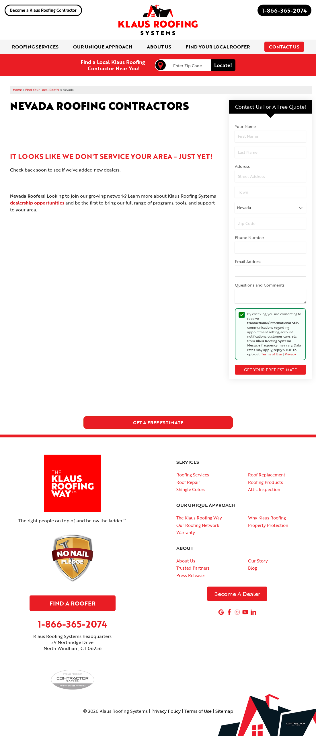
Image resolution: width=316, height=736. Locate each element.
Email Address (248, 261)
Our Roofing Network (197, 525)
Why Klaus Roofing (267, 518)
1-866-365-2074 (284, 10)
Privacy (290, 354)
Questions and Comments (259, 285)
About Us (185, 561)
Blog (252, 568)
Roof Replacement (266, 475)
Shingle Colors (190, 489)
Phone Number (249, 237)
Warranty (185, 532)
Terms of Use (271, 354)
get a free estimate (158, 422)
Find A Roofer (72, 603)
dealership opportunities (37, 202)
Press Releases (191, 575)
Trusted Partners (193, 568)
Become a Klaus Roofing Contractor (43, 10)
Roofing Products (265, 482)
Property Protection (268, 525)
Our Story (258, 561)
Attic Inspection (264, 489)
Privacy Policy (166, 711)
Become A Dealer (237, 593)
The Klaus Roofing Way (199, 518)
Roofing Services (192, 475)
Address (242, 166)
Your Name (245, 126)
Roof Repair (188, 482)
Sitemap (224, 711)
